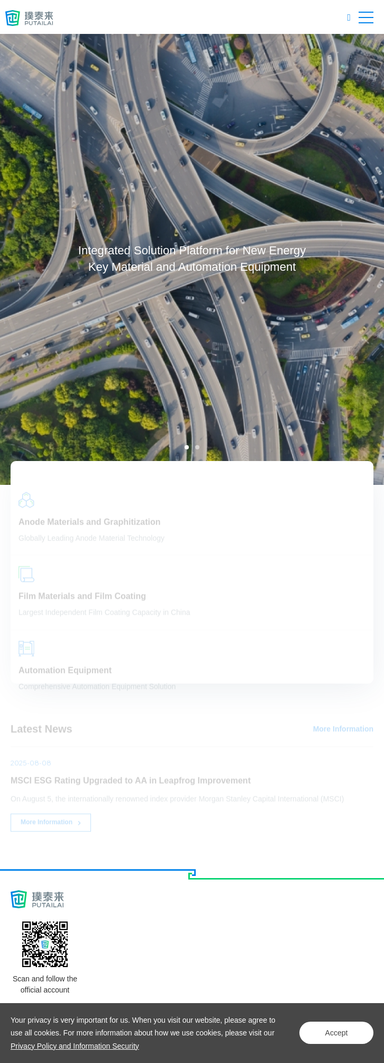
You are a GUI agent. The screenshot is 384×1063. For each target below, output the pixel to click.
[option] (192, 259)
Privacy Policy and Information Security (75, 1046)
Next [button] (378, 259)
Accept (336, 1033)
